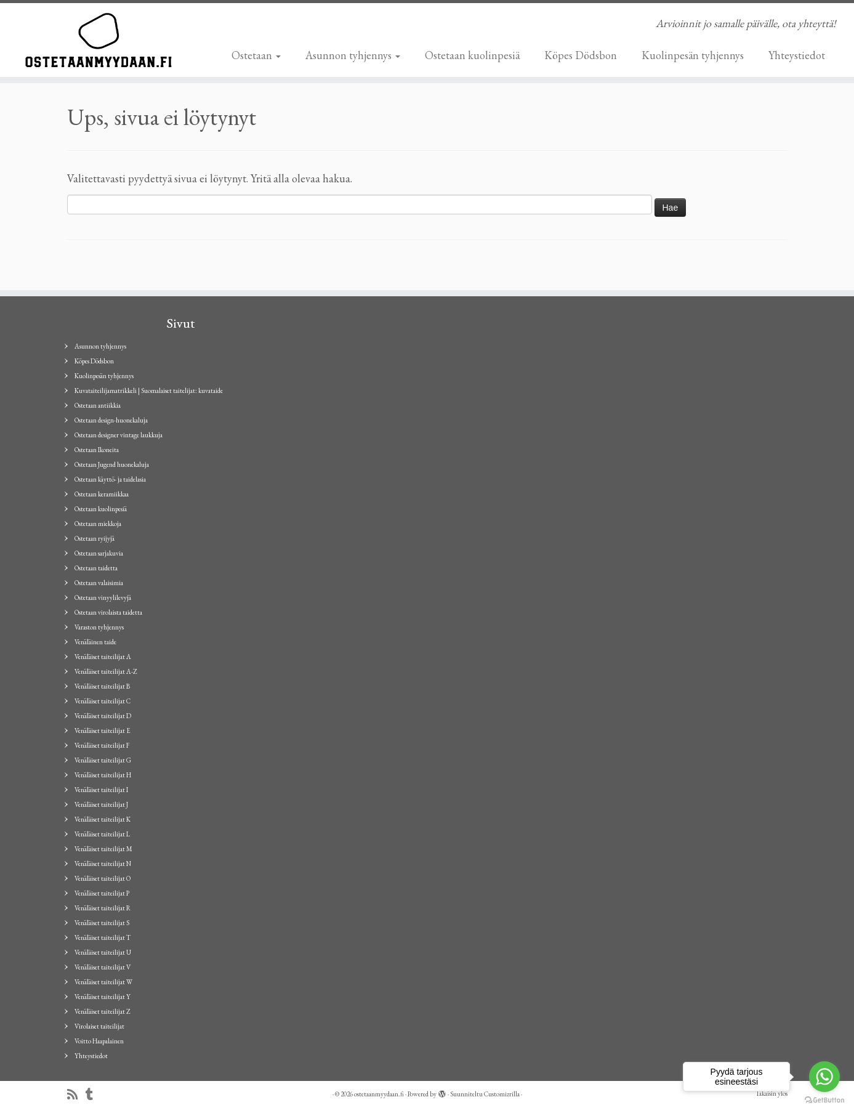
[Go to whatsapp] (824, 1076)
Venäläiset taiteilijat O (103, 878)
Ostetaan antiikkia (98, 405)
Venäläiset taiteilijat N (103, 863)
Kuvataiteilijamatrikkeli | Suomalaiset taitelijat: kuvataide (149, 390)
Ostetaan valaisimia (99, 582)
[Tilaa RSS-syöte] (76, 1094)
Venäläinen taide (95, 641)
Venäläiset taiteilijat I (101, 789)
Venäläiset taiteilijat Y (103, 996)
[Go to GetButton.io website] (824, 1100)
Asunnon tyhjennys (352, 55)
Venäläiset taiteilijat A (103, 656)
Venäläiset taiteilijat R (103, 908)
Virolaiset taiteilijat (99, 1026)
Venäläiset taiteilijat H (103, 775)
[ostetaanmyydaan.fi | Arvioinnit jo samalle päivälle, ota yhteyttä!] (98, 40)
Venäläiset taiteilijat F (102, 745)
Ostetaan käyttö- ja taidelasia (110, 479)
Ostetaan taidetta (96, 568)
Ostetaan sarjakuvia (99, 553)
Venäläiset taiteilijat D (103, 715)
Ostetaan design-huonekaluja (111, 420)
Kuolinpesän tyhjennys (693, 55)
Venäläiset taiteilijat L (102, 834)
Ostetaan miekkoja (98, 523)
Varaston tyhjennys (99, 627)
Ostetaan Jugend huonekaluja (112, 464)
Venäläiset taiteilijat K (103, 819)
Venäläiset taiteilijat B (102, 686)
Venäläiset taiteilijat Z (103, 1011)
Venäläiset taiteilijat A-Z (106, 671)
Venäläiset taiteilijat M (103, 848)
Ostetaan (256, 55)
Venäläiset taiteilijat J (101, 804)
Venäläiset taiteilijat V (103, 967)
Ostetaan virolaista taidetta (108, 612)
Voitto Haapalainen (99, 1041)
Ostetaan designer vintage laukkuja (119, 435)
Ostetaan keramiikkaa (102, 494)
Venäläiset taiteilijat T (103, 937)
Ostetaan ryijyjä (95, 538)
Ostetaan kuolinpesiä (472, 55)
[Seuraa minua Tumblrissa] (93, 1094)
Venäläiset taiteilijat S (102, 922)
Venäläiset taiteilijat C (103, 701)
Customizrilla (502, 1094)
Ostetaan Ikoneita (97, 449)
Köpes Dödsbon (580, 55)
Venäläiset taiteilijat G (103, 760)
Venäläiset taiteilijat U (103, 952)
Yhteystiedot (796, 55)
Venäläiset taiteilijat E (103, 730)
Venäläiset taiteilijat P (102, 893)
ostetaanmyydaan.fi (379, 1094)
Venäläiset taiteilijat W (103, 981)
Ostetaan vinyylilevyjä (103, 597)
